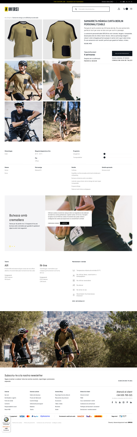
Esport (9, 17)
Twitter (116, 402)
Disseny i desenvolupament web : (120, 422)
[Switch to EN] (126, 2)
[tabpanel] (68, 339)
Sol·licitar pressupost (122, 53)
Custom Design (34, 401)
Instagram (123, 402)
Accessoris (58, 401)
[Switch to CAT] (124, 2)
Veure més (88, 43)
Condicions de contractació (87, 403)
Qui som (7, 395)
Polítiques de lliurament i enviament (89, 406)
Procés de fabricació (35, 398)
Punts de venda (9, 401)
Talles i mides (58, 403)
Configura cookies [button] (56, 422)
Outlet (56, 409)
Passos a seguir (90, 61)
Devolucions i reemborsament (88, 409)
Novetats (57, 406)
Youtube (119, 402)
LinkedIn (131, 402)
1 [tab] (10, 246)
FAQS (81, 398)
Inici (6, 17)
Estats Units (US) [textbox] (107, 2)
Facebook (112, 402)
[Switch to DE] (131, 2)
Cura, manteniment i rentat (87, 401)
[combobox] (107, 2)
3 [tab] (14, 246)
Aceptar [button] (64, 223)
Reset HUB (7, 409)
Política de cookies (17, 422)
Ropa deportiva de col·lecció (62, 395)
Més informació (78, 301)
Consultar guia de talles (122, 60)
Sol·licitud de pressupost (36, 403)
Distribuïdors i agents (10, 398)
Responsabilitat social (10, 406)
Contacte (7, 403)
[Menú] (9, 417)
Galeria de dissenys (35, 395)
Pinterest (127, 402)
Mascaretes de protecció (61, 398)
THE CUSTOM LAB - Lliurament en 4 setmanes (68, 2)
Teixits (32, 409)
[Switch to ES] (121, 2)
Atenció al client (84, 395)
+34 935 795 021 (124, 395)
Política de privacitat (29, 422)
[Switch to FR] (129, 2)
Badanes (32, 406)
